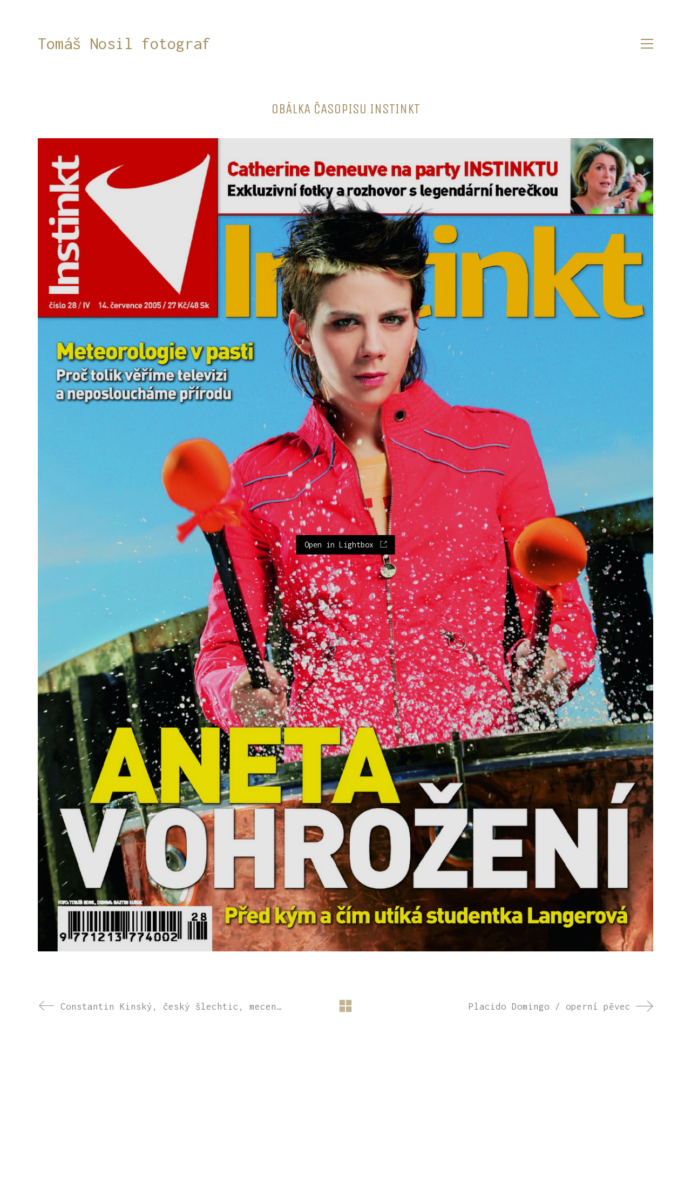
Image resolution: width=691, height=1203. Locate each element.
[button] (647, 43)
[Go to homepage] (124, 44)
